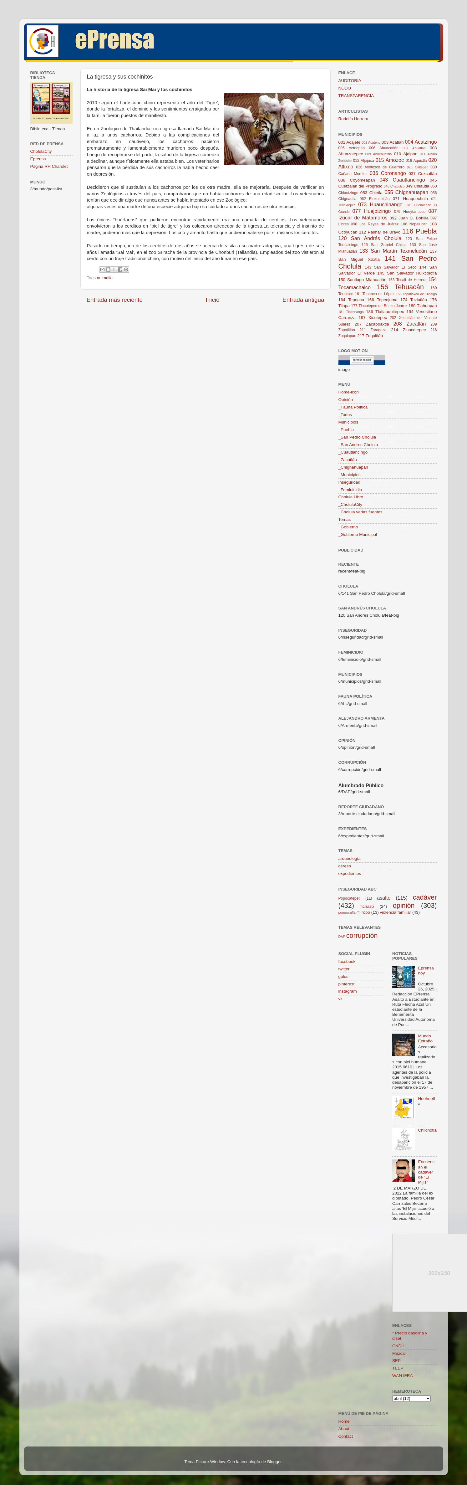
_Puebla (346, 429)
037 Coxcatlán (423, 173)
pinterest (346, 984)
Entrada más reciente (115, 299)
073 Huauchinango (380, 204)
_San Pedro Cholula (357, 437)
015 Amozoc (389, 160)
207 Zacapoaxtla (372, 324)
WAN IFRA (402, 1375)
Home (344, 1421)
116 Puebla (419, 231)
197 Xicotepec (372, 317)
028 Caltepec (417, 167)
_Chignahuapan (353, 467)
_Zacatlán (347, 459)
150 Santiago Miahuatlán (362, 279)
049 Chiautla (417, 186)
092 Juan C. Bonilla (409, 218)
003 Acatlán (393, 142)
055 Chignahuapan (406, 192)
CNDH (398, 1346)
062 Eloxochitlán (375, 199)
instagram (347, 991)
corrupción (362, 935)
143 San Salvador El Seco (391, 267)
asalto (383, 898)
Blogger (274, 1461)
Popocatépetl (349, 898)
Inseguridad (349, 482)
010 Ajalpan (406, 154)
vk (340, 998)
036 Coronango (388, 173)
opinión (404, 905)
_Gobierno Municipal (357, 534)
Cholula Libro (350, 497)
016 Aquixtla (416, 160)
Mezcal (399, 1353)
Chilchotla (427, 1130)
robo (366, 912)
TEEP (397, 1368)
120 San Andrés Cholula (370, 238)
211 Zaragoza (372, 330)
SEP (396, 1360)
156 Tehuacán (400, 287)
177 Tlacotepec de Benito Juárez (379, 306)
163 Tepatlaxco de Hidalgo (416, 294)
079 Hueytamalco (409, 211)
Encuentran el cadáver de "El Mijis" (426, 1171)
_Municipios (349, 474)
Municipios (348, 422)
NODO (344, 88)
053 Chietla (371, 192)
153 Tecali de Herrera (407, 280)
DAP (341, 936)
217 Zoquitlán (370, 335)
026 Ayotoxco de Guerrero (380, 167)
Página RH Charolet (49, 166)
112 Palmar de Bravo (379, 232)
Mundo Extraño (425, 1038)
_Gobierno (348, 527)
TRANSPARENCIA (356, 95)
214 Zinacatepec (408, 329)
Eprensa (38, 159)
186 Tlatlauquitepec (385, 311)
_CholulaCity (350, 504)
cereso (344, 866)
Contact (345, 1436)
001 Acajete (349, 142)
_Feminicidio (350, 489)
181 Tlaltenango (351, 312)
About (343, 1428)
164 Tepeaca (351, 299)
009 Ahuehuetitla (378, 154)
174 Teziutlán (413, 299)
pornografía (347, 912)
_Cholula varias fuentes (360, 512)
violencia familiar (395, 912)
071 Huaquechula (410, 198)
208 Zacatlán (409, 323)
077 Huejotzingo (371, 211)
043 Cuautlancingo (402, 179)
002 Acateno (371, 142)
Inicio (213, 299)
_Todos (345, 414)
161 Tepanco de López (374, 294)
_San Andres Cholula (358, 444)
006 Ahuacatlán (383, 148)
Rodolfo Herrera (353, 118)
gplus (343, 976)
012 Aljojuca (363, 160)
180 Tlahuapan (423, 305)
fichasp (367, 906)
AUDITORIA (349, 80)
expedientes (349, 873)
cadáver (425, 897)
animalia (105, 277)
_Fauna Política (353, 407)
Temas (344, 519)
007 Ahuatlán (414, 148)
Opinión (345, 399)
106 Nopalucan (414, 224)
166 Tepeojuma (382, 299)
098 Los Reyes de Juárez (375, 224)
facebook (347, 961)
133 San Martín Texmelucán (393, 251)
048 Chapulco (394, 186)
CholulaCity (41, 151)
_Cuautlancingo (353, 452)
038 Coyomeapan (356, 180)
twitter (344, 969)
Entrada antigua (303, 299)
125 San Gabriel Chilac (383, 245)
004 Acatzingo (421, 142)
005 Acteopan (351, 148)
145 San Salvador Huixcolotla (407, 273)
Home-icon (348, 392)
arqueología (349, 858)
